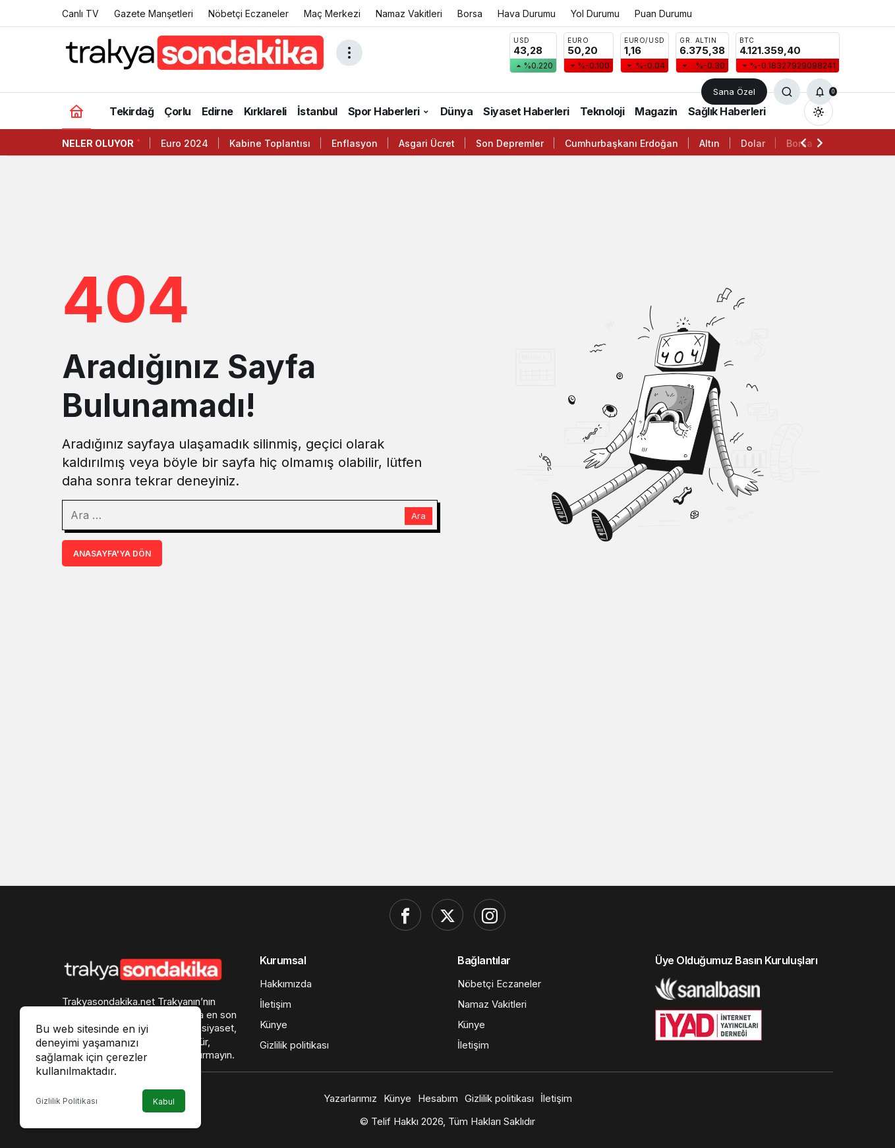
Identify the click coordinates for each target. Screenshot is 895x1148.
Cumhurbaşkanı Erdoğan (621, 143)
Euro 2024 (184, 143)
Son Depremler (510, 143)
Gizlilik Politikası (67, 1101)
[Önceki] (803, 142)
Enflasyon (355, 143)
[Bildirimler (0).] (820, 91)
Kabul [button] (164, 1102)
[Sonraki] (820, 142)
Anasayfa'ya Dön (112, 554)
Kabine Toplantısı (269, 143)
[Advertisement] (447, 774)
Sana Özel (734, 91)
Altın (709, 143)
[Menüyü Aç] (349, 53)
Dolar (753, 143)
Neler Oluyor (98, 143)
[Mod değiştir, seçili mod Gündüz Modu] (818, 111)
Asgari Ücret (427, 143)
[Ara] (787, 91)
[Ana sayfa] (76, 111)
